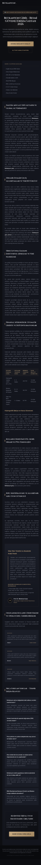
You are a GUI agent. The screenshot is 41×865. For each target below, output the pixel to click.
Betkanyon (9, 3)
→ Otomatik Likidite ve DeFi (11, 77)
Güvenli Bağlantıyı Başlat (20, 44)
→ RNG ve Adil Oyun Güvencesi (12, 84)
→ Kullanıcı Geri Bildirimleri (11, 90)
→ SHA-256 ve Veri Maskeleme (12, 74)
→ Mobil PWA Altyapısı (10, 81)
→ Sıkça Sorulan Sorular (11, 93)
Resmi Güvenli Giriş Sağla (21, 834)
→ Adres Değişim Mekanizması (12, 71)
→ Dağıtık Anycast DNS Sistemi (12, 68)
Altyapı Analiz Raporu (20, 50)
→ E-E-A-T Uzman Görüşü (11, 87)
